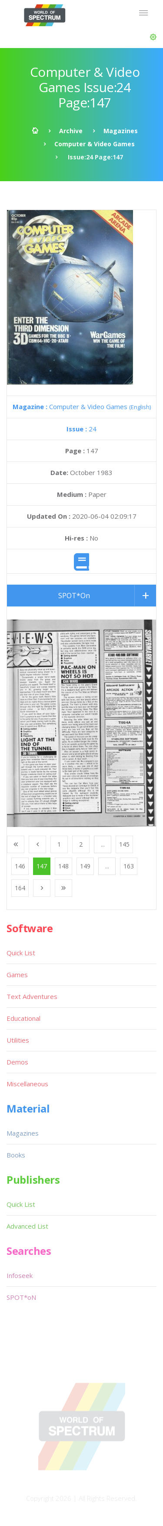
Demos (17, 1062)
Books (16, 1155)
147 (42, 866)
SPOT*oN (21, 1297)
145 (124, 844)
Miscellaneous (27, 1083)
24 (81, 428)
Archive (71, 131)
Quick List (21, 952)
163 (128, 866)
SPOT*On (74, 595)
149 (85, 866)
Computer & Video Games (94, 144)
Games (17, 974)
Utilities (18, 1040)
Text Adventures (32, 996)
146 (20, 866)
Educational (23, 1018)
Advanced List (27, 1226)
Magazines (120, 131)
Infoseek (20, 1275)
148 (63, 866)
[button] (153, 37)
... (103, 844)
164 (20, 888)
